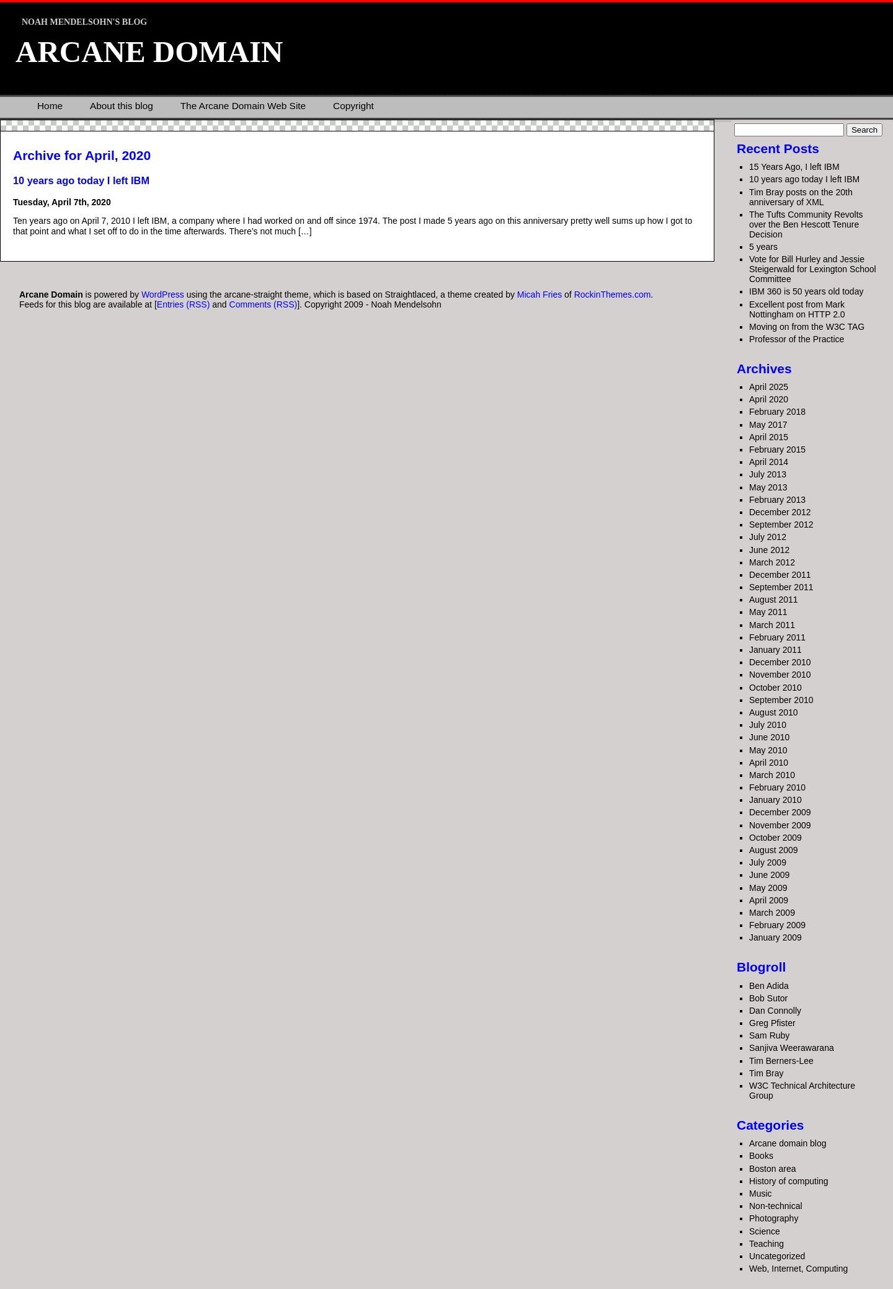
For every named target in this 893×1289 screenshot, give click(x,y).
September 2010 (781, 700)
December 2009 (780, 812)
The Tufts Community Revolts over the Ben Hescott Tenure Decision (806, 224)
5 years (763, 247)
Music (760, 1193)
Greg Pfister (772, 1023)
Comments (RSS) (263, 304)
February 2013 (777, 500)
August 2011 (773, 600)
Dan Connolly (775, 1011)
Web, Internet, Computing (798, 1268)
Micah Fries (540, 294)
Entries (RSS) (183, 304)
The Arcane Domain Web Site (243, 105)
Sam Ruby (769, 1035)
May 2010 (768, 750)
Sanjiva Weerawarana (791, 1048)
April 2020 (768, 399)
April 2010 (768, 763)
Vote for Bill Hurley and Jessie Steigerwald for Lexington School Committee (812, 269)
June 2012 (769, 550)
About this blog (121, 105)
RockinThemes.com (612, 294)
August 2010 (773, 712)
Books (761, 1156)
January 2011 (775, 650)
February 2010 (777, 787)
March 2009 (772, 913)
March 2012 (772, 562)
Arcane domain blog (788, 1143)
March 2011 (772, 625)
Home (50, 105)
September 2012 (781, 524)
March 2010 (772, 775)
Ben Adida (769, 986)
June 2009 (769, 875)
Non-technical (775, 1206)
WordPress (162, 294)
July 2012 (767, 537)
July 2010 (767, 725)
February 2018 (777, 412)
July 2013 (767, 474)
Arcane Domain (149, 52)
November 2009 (780, 825)
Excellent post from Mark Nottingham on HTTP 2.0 (797, 309)
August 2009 (773, 850)
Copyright (353, 105)
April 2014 (768, 462)
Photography (773, 1218)
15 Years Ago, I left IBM (794, 167)
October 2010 (775, 688)
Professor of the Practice (796, 339)
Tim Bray (766, 1073)
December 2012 (780, 512)
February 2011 (777, 637)
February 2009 (777, 925)
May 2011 (768, 612)
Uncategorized (777, 1256)
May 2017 (768, 425)
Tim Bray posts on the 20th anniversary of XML (801, 197)
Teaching (766, 1244)
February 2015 (777, 449)
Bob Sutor (768, 998)
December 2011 (780, 575)
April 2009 (768, 900)
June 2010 (769, 737)
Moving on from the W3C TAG (806, 327)
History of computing (789, 1181)
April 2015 (768, 437)
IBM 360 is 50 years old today (806, 291)
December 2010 (780, 662)
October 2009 (775, 838)
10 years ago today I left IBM (81, 180)
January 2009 (775, 937)
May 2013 (768, 487)
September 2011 (781, 587)
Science (764, 1231)
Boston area (772, 1169)
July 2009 (767, 862)
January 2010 (775, 800)
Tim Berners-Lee (781, 1061)
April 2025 (768, 387)
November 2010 (780, 675)
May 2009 (768, 888)
